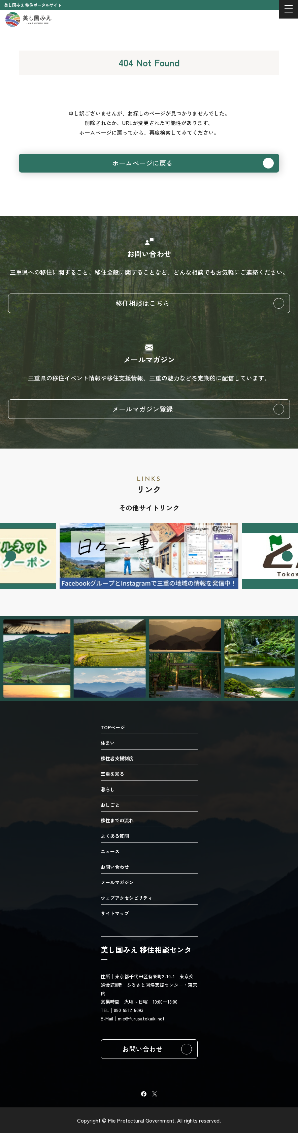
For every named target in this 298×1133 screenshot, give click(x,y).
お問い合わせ (142, 1049)
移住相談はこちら (142, 303)
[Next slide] (287, 556)
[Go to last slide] (10, 556)
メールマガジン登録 (142, 409)
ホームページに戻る (142, 163)
